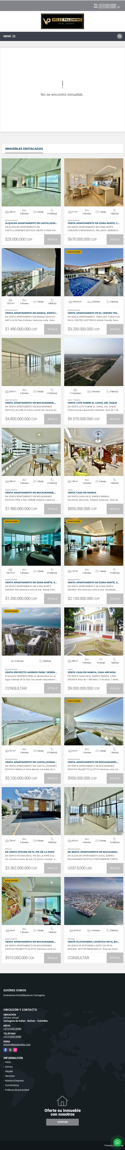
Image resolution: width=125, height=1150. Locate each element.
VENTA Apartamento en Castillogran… (30, 762)
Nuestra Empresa (14, 1080)
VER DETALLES (31, 182)
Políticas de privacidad (17, 1090)
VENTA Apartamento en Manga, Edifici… (31, 313)
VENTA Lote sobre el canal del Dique (92, 403)
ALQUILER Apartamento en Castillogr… (31, 223)
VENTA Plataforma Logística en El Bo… (93, 941)
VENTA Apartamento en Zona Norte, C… (93, 223)
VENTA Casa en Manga (82, 492)
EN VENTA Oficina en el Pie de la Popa (29, 852)
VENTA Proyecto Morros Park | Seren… (31, 672)
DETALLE (52, 239)
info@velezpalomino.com (16, 1044)
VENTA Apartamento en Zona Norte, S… (31, 582)
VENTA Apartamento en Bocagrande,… (30, 403)
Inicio (8, 1062)
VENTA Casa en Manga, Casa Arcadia (92, 672)
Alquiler (9, 1071)
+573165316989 (107, 4)
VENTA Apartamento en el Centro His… (93, 313)
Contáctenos (12, 1085)
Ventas (9, 1066)
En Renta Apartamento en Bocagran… (93, 852)
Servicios (10, 1076)
